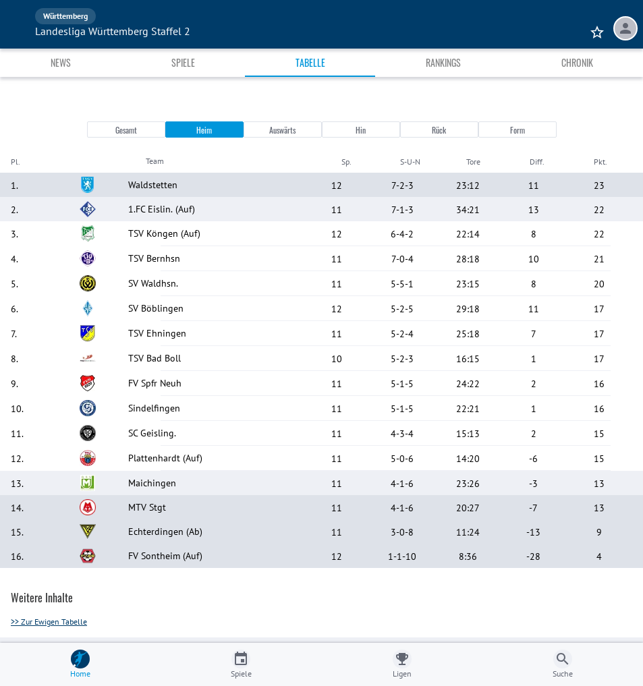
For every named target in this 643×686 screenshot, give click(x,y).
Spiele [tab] (183, 62)
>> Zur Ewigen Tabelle (49, 622)
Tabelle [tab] (310, 62)
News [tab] (61, 62)
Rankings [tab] (443, 62)
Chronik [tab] (577, 62)
